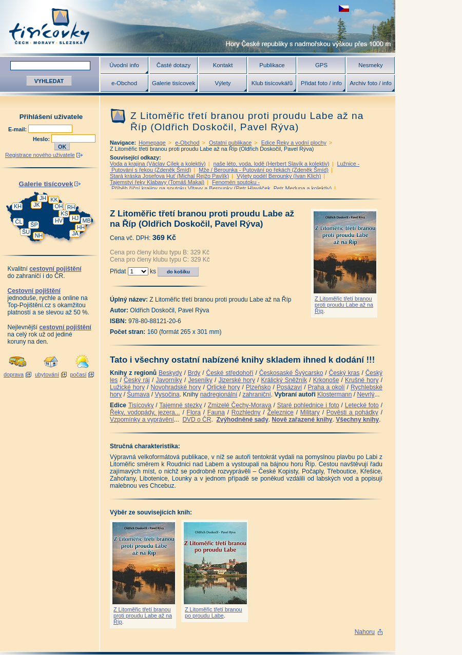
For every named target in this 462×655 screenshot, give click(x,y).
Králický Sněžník (284, 380)
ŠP (33, 225)
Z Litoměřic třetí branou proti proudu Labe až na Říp (344, 304)
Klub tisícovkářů (272, 83)
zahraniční (256, 394)
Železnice (280, 412)
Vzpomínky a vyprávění (142, 419)
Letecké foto (362, 405)
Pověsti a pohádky (352, 412)
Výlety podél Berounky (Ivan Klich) (279, 176)
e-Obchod (124, 83)
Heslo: (42, 139)
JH (43, 198)
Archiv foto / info (371, 83)
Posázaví (289, 387)
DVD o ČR (196, 419)
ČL (19, 222)
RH (71, 207)
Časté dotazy (173, 65)
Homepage (152, 143)
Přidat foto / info (321, 83)
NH (39, 235)
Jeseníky (200, 380)
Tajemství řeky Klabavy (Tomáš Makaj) (157, 182)
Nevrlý (365, 394)
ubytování (47, 374)
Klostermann (334, 394)
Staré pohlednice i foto (308, 405)
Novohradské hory (175, 387)
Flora (194, 412)
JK (36, 205)
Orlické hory (223, 387)
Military (310, 412)
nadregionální (219, 394)
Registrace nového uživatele (40, 155)
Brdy (194, 372)
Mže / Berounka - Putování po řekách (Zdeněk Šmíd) (264, 170)
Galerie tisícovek (173, 83)
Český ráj (137, 380)
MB (86, 220)
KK (53, 199)
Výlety (222, 83)
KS (64, 213)
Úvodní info (124, 65)
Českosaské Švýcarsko (291, 372)
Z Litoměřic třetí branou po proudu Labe (213, 612)
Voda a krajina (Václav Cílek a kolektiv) (158, 164)
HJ (75, 218)
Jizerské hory (236, 380)
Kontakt (223, 65)
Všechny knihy (357, 419)
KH (18, 206)
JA (75, 233)
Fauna (216, 412)
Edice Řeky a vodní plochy (293, 143)
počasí (78, 374)
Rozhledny (246, 412)
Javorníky (169, 380)
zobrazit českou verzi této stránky (344, 8)
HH (81, 227)
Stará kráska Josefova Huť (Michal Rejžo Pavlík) (169, 176)
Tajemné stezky (180, 405)
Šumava (138, 394)
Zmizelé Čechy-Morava (240, 405)
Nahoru (365, 632)
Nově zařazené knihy (302, 419)
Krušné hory (362, 380)
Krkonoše (326, 380)
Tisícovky (141, 405)
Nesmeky (370, 65)
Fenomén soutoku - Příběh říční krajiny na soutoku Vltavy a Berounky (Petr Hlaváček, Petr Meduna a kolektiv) (221, 185)
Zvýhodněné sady (242, 419)
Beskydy (170, 372)
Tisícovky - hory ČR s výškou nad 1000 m (197, 26)
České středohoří (230, 372)
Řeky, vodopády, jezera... (145, 412)
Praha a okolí (326, 387)
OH (58, 206)
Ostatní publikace (230, 143)
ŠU (26, 232)
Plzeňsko (258, 387)
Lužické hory (127, 387)
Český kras (344, 372)
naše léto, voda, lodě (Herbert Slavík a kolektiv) (271, 164)
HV (59, 220)
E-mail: (18, 129)
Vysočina (167, 394)
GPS (321, 65)
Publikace (271, 65)
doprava (14, 374)
